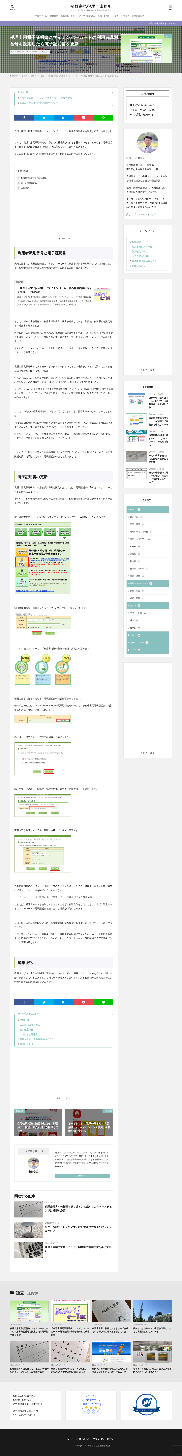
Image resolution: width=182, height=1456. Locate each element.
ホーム (70, 1439)
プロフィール (41, 16)
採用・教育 (137, 592)
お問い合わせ (138, 16)
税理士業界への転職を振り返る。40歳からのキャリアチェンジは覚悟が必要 (78, 1208)
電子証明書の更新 (27, 183)
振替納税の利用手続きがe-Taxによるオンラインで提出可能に (158, 440)
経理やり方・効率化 (141, 532)
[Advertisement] (63, 216)
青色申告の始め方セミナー (145, 261)
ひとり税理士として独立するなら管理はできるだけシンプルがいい (78, 1228)
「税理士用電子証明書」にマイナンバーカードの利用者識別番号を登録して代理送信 (54, 290)
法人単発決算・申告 (30, 1024)
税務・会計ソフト (140, 540)
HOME (15, 76)
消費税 (135, 555)
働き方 (33, 76)
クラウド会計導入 (87, 16)
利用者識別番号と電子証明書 (32, 178)
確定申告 (136, 517)
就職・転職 (137, 600)
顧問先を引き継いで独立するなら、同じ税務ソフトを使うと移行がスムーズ (111, 1370)
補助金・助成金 (139, 570)
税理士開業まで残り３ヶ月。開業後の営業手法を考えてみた (78, 1248)
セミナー (116, 16)
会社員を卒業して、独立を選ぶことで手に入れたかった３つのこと (152, 1370)
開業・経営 (137, 525)
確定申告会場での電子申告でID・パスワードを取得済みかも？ (158, 477)
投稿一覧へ (81, 1176)
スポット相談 (104, 16)
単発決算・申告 (68, 16)
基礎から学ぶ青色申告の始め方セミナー (40, 102)
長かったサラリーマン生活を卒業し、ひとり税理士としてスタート (152, 1330)
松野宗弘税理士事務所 (99, 1445)
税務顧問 (54, 16)
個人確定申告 (26, 1029)
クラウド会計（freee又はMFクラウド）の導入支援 (46, 98)
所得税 (135, 547)
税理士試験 (137, 577)
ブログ (126, 16)
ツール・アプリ (139, 645)
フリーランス (138, 615)
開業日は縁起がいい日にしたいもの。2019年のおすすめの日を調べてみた (69, 1370)
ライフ (135, 653)
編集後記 (23, 188)
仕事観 (135, 630)
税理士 (135, 510)
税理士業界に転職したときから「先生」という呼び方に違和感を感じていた (111, 1330)
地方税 (135, 562)
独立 (45, 52)
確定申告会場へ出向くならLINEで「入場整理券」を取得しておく (158, 402)
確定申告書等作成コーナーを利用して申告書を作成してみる (158, 421)
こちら (157, 114)
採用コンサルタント (141, 585)
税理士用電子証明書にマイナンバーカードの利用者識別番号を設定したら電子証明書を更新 (83, 76)
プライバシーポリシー (104, 1439)
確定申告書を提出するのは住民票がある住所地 (158, 458)
